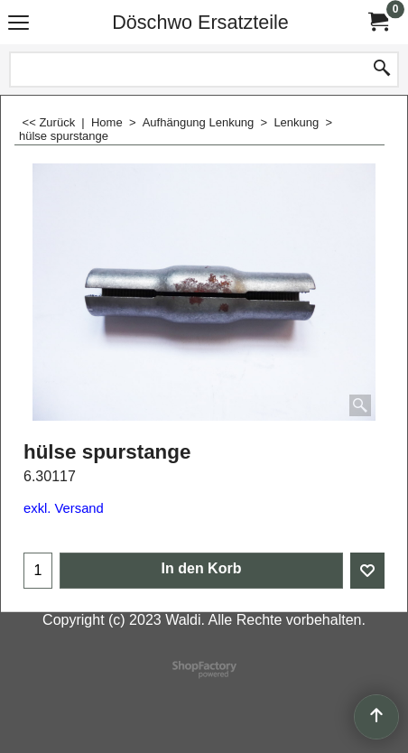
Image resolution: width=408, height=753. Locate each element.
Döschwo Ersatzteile (200, 22)
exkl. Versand (63, 508)
